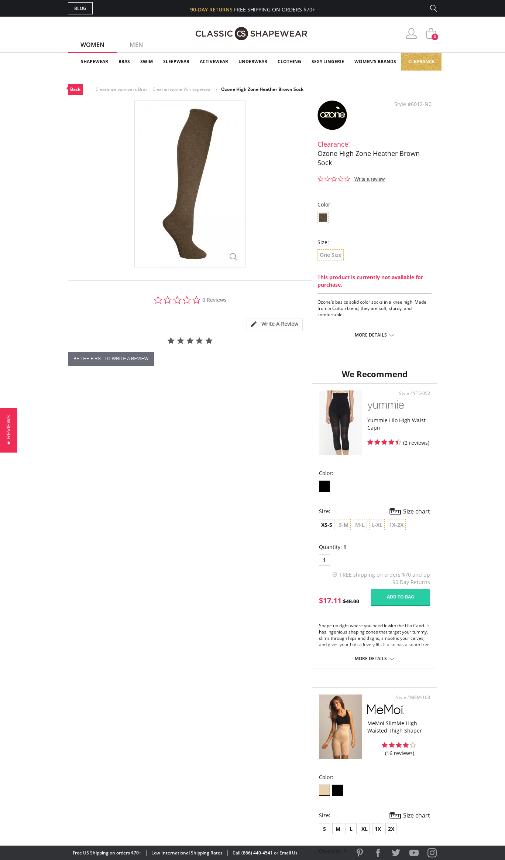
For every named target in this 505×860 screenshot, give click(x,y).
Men (136, 45)
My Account (210, 738)
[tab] (275, 324)
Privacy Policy (309, 774)
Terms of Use (126, 826)
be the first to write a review (110, 358)
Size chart (228, 519)
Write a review (369, 179)
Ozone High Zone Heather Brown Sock (262, 89)
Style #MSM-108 (410, 401)
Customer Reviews (314, 738)
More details (371, 335)
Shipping (204, 762)
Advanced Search (217, 726)
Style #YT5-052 (226, 401)
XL (306, 532)
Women (92, 45)
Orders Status (213, 750)
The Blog (301, 762)
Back (75, 89)
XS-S (82, 532)
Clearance (421, 61)
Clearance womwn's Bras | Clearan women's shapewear (154, 89)
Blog (80, 8)
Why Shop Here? (311, 726)
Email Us (288, 853)
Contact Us (209, 786)
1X (319, 532)
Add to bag (212, 604)
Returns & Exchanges (222, 774)
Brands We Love (311, 750)
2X (333, 532)
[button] (8, 429)
